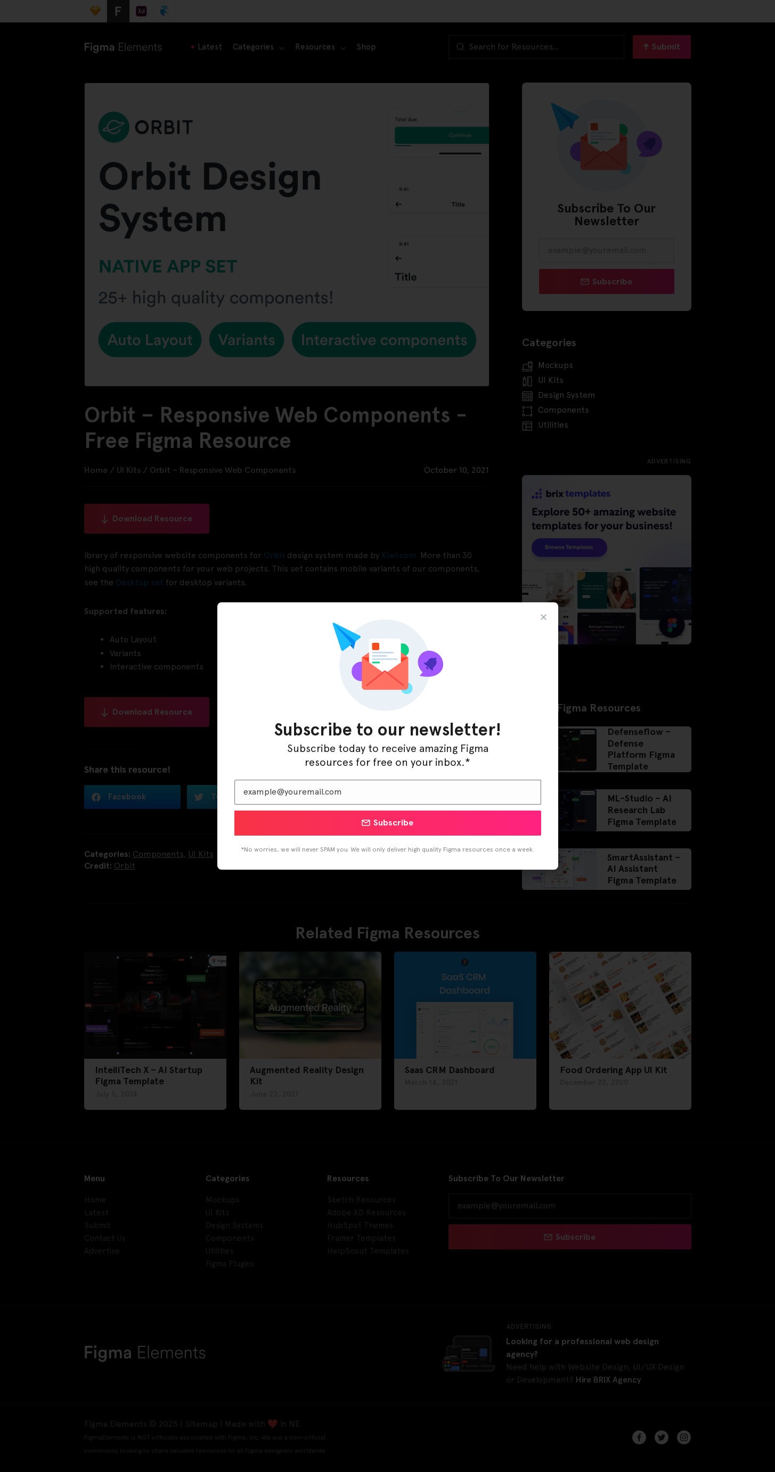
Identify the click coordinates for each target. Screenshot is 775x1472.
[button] (544, 617)
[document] (387, 736)
